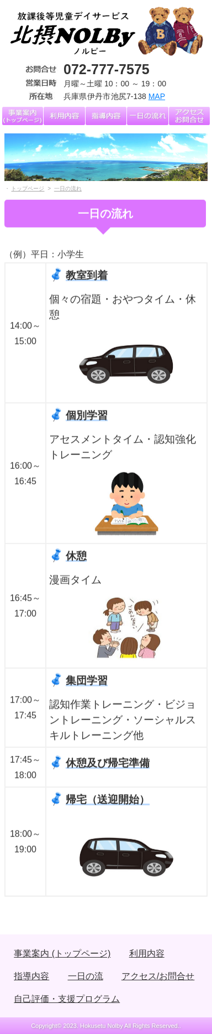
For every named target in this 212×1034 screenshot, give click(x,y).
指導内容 (31, 976)
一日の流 (85, 976)
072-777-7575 (106, 69)
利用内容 (147, 953)
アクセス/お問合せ (157, 976)
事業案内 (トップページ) (62, 953)
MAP (157, 96)
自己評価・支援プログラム (67, 999)
